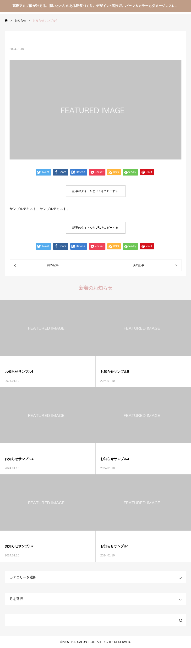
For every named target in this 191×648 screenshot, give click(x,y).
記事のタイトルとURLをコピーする (95, 191)
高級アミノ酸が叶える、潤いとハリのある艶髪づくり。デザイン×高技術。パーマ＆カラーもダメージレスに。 (95, 6)
